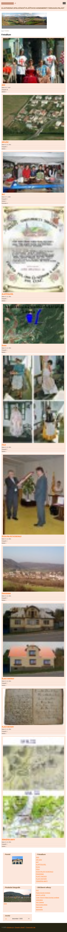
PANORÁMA (6, 593)
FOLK (4, 445)
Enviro (4, 345)
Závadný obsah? (20, 927)
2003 (3, 85)
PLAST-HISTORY (8, 727)
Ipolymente (39, 909)
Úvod (2, 30)
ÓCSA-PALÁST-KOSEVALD (11, 536)
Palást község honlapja (43, 893)
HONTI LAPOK (40, 895)
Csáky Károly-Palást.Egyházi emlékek (47, 897)
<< (6, 918)
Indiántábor (39, 900)
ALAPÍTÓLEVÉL (7, 294)
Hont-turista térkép (41, 905)
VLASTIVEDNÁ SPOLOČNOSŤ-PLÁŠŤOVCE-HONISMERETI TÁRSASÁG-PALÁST (32, 8)
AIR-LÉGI (5, 142)
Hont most (39, 907)
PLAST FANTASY (8, 678)
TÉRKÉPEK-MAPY (8, 839)
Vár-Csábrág (40, 902)
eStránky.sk (10, 927)
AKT (3, 194)
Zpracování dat (30, 927)
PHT (37, 890)
